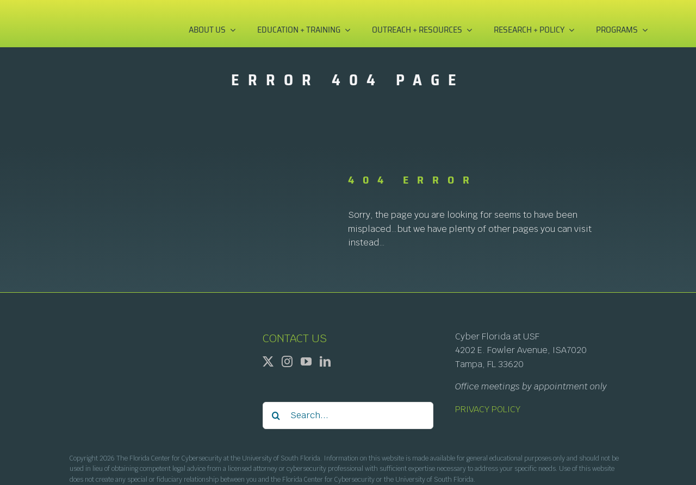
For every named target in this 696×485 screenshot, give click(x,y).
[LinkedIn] (325, 361)
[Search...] (348, 415)
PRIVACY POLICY (487, 409)
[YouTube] (306, 361)
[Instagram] (287, 361)
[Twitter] (268, 361)
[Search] (276, 415)
